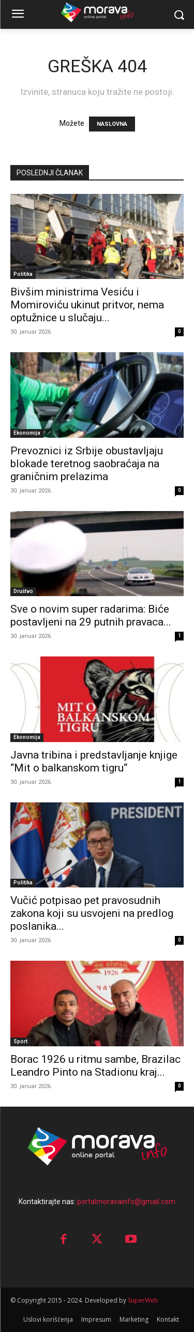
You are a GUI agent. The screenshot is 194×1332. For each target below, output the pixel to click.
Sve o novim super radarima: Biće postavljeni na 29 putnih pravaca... (90, 615)
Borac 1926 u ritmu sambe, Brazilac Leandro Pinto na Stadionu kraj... (95, 1065)
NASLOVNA (112, 124)
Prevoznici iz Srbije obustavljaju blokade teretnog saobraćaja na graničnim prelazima (86, 464)
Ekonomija (26, 433)
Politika (23, 274)
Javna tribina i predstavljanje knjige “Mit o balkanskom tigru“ (93, 761)
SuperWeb (143, 1300)
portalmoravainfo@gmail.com (126, 1201)
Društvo (23, 591)
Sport (20, 1041)
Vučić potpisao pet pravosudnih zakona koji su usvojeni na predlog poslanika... (91, 913)
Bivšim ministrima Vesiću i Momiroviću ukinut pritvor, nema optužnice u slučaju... (87, 305)
